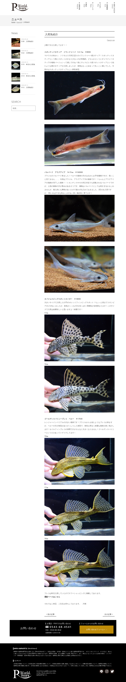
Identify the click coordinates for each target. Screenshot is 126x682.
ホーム (71, 7)
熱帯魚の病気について (105, 664)
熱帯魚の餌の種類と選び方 (21, 666)
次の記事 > (108, 614)
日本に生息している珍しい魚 (79, 666)
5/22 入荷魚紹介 (27, 53)
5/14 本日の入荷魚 (28, 76)
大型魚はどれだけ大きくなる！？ (59, 666)
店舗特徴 (78, 7)
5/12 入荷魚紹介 (27, 87)
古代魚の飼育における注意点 (39, 666)
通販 (85, 7)
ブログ (99, 7)
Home (13, 22)
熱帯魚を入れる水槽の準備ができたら (100, 666)
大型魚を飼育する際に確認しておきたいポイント (66, 664)
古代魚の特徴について (20, 664)
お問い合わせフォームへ (95, 629)
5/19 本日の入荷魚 (28, 64)
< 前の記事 (50, 614)
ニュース (92, 7)
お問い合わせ (113, 7)
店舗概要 (106, 7)
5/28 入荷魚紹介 (27, 41)
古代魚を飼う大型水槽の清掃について (39, 664)
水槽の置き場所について (89, 664)
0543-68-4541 (61, 627)
